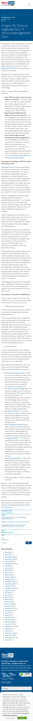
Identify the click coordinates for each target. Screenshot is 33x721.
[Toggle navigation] (29, 4)
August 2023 (9, 591)
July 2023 (8, 593)
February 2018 (9, 635)
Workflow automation (12, 411)
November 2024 (10, 559)
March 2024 (9, 575)
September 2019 (10, 626)
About (3, 678)
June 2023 (8, 595)
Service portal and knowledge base (16, 389)
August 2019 (9, 629)
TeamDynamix (6, 232)
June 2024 (8, 568)
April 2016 (8, 640)
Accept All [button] (22, 718)
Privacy (12, 679)
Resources (7, 676)
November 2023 (10, 584)
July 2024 (8, 566)
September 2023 (10, 588)
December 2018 (10, 633)
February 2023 (9, 604)
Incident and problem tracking (15, 373)
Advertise (10, 678)
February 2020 (9, 622)
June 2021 (8, 613)
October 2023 (9, 586)
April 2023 (8, 599)
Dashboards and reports (13, 458)
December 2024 (10, 557)
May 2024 (8, 570)
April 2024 (8, 573)
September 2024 (10, 564)
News (11, 673)
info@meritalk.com (19, 663)
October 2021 (9, 611)
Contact (5, 679)
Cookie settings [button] (10, 718)
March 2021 (9, 617)
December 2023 (10, 582)
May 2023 (8, 597)
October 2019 (9, 624)
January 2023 (9, 606)
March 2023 (9, 602)
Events (13, 675)
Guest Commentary (7, 513)
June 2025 (8, 555)
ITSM (2, 538)
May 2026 (8, 552)
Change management (12, 438)
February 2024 (9, 577)
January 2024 (9, 579)
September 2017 (10, 638)
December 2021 (10, 608)
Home (3, 673)
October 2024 (9, 561)
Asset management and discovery (16, 425)
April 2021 (8, 615)
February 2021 (9, 620)
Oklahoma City (6, 167)
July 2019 (8, 631)
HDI (18, 393)
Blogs (5, 675)
